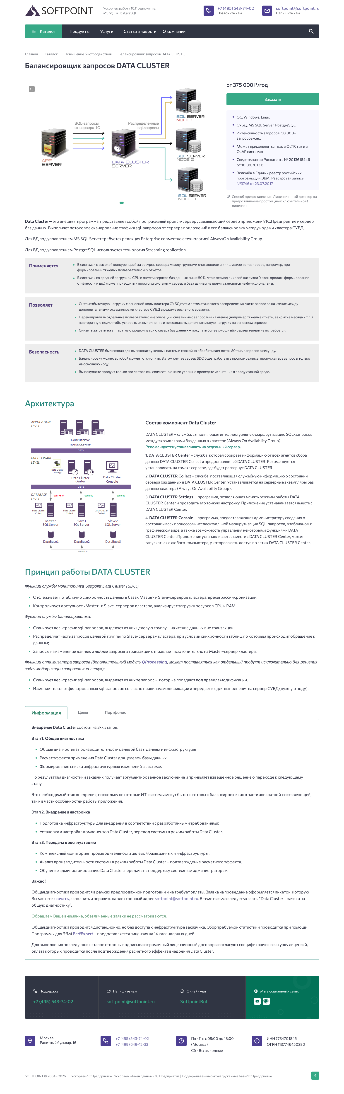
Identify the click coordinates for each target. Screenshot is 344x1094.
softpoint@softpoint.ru (297, 8)
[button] (122, 203)
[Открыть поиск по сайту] (310, 31)
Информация (46, 712)
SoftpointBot (194, 1001)
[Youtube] (257, 1001)
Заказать (273, 99)
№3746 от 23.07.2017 (255, 183)
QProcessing (154, 662)
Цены (83, 712)
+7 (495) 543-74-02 (235, 8)
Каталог (43, 31)
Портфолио (115, 712)
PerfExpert (83, 933)
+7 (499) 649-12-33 (131, 1044)
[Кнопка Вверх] (315, 1076)
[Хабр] (266, 1001)
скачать (61, 898)
